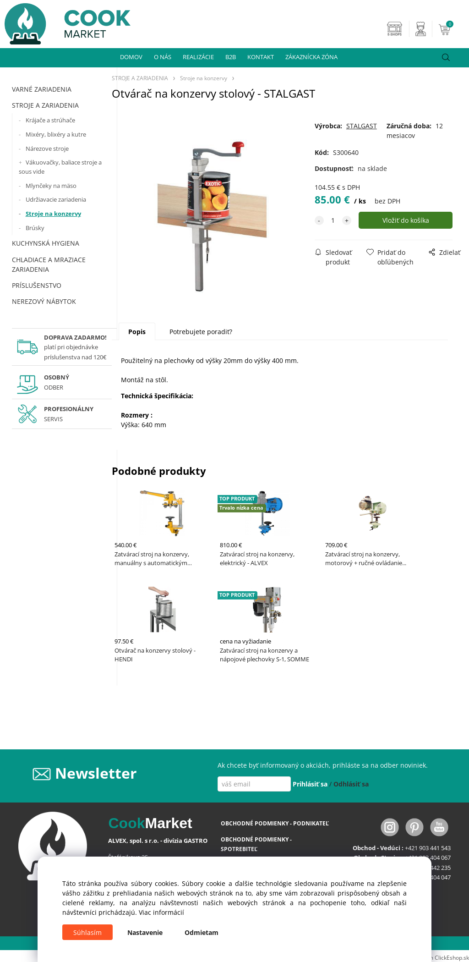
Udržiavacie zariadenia (56, 199)
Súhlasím (87, 932)
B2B (230, 57)
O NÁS (162, 57)
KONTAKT (260, 57)
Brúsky (35, 228)
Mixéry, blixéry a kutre (56, 134)
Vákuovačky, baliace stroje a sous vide (60, 167)
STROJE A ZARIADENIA (45, 105)
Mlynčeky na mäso (51, 185)
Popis (137, 331)
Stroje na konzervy (53, 213)
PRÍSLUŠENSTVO (36, 285)
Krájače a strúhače (50, 120)
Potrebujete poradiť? (200, 331)
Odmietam (201, 932)
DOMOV (131, 57)
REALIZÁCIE (198, 57)
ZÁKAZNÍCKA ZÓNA (311, 57)
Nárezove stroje (47, 148)
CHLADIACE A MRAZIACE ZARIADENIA (49, 264)
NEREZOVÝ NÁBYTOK (44, 301)
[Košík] (452, 29)
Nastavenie (145, 932)
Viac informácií (161, 912)
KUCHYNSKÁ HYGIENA (45, 243)
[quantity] (333, 220)
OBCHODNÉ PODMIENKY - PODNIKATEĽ (275, 823)
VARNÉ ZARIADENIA (41, 89)
